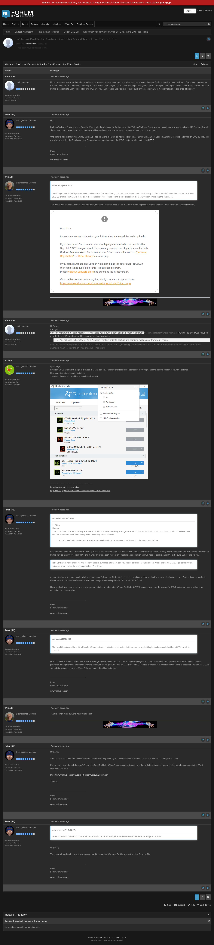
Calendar (45, 24)
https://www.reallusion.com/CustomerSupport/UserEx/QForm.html (79, 775)
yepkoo (8, 360)
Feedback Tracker (84, 24)
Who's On (69, 24)
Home (6, 24)
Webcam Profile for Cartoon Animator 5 (161, 333)
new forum (165, 3)
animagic (9, 177)
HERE (151, 140)
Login (199, 10)
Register (208, 10)
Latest (25, 24)
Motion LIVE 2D (71, 32)
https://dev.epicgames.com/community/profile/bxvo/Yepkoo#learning (80, 490)
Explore (15, 24)
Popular (34, 24)
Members (57, 24)
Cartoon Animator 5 (24, 32)
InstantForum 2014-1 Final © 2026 (111, 938)
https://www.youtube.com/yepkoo (64, 487)
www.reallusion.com (59, 160)
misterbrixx (31, 44)
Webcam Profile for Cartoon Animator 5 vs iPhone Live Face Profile (115, 32)
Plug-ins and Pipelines (48, 32)
